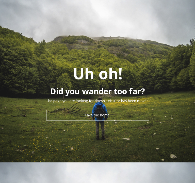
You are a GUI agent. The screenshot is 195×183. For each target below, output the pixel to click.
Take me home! (97, 115)
